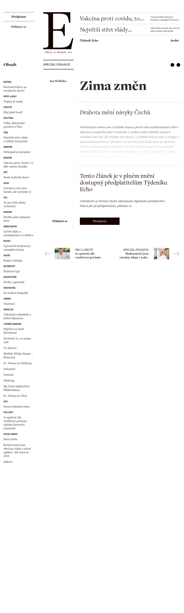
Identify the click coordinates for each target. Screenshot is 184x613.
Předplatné (99, 221)
